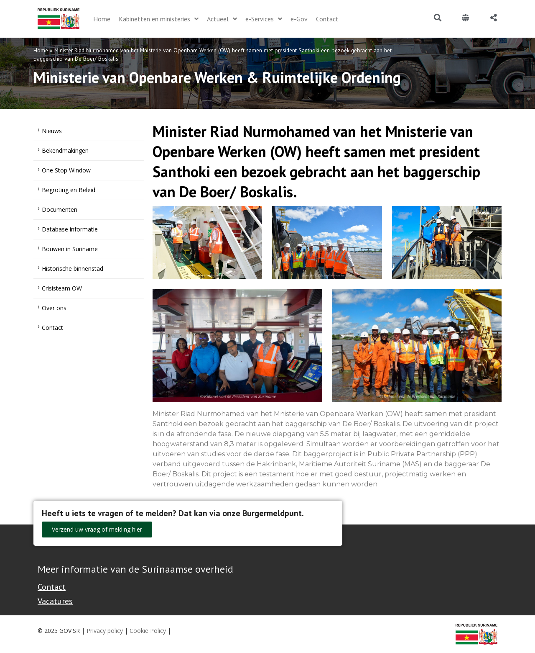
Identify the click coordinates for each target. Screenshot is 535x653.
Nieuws (52, 131)
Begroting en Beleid (68, 190)
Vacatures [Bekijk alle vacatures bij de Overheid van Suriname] (55, 601)
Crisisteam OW (62, 288)
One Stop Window (66, 170)
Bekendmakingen (65, 150)
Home (40, 50)
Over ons (54, 308)
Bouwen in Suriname (70, 249)
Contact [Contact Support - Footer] (52, 586)
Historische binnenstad (72, 269)
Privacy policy (105, 631)
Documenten (59, 209)
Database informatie (70, 229)
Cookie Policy (148, 631)
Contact (52, 328)
